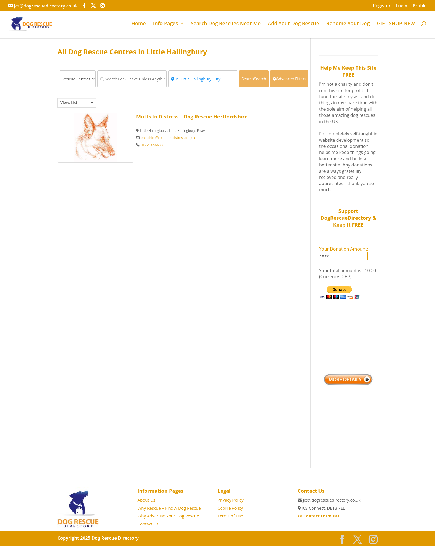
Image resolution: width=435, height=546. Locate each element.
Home (138, 24)
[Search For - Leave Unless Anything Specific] (132, 78)
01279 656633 (152, 145)
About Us (146, 500)
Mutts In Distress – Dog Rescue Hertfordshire (191, 116)
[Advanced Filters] (289, 78)
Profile (420, 6)
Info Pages (165, 24)
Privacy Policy (231, 500)
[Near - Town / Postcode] (203, 78)
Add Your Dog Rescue (293, 24)
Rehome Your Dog (348, 24)
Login (401, 6)
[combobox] (76, 103)
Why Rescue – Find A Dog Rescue (169, 508)
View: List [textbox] (68, 102)
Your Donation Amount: (343, 249)
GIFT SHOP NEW (396, 24)
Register (381, 6)
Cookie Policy (230, 508)
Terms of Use (230, 516)
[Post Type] (78, 78)
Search (254, 78)
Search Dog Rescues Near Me (226, 24)
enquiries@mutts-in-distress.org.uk (168, 137)
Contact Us (148, 524)
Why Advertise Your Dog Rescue (168, 516)
